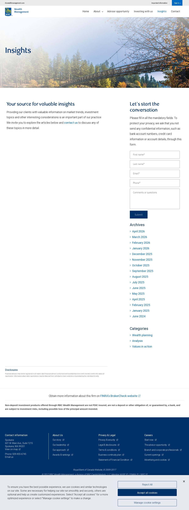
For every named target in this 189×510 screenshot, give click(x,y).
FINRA (133, 474)
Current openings (152, 454)
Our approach (59, 449)
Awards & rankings (62, 454)
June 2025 (138, 288)
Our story (57, 439)
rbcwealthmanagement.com (14, 3)
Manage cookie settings (147, 502)
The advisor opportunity (155, 444)
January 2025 (140, 310)
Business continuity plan (110, 454)
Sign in (177, 3)
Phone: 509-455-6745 (15, 454)
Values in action (142, 346)
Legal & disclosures (107, 444)
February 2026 (141, 242)
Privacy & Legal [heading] (106, 435)
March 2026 (139, 237)
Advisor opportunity (118, 11)
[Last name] (155, 164)
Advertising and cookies (155, 459)
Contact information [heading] (16, 435)
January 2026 (140, 248)
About (98, 11)
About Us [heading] (58, 435)
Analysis (137, 341)
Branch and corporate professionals (161, 449)
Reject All (147, 484)
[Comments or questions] (155, 199)
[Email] (155, 174)
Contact (175, 11)
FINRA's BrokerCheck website (118, 396)
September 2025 (142, 271)
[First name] (155, 155)
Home (85, 11)
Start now (149, 439)
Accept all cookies (147, 492)
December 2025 (142, 254)
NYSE (122, 474)
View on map (11, 449)
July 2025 (138, 282)
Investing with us (143, 11)
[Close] (184, 481)
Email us (9, 457)
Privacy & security (107, 439)
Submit (139, 214)
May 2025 (138, 293)
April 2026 (138, 231)
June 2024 (139, 316)
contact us (71, 122)
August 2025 (140, 276)
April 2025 (138, 299)
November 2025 (142, 259)
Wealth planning (142, 335)
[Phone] (155, 183)
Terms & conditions (107, 449)
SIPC (142, 474)
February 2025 (141, 305)
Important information (159, 3)
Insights (161, 11)
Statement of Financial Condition (114, 459)
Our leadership (60, 444)
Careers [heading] (148, 435)
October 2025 (140, 265)
